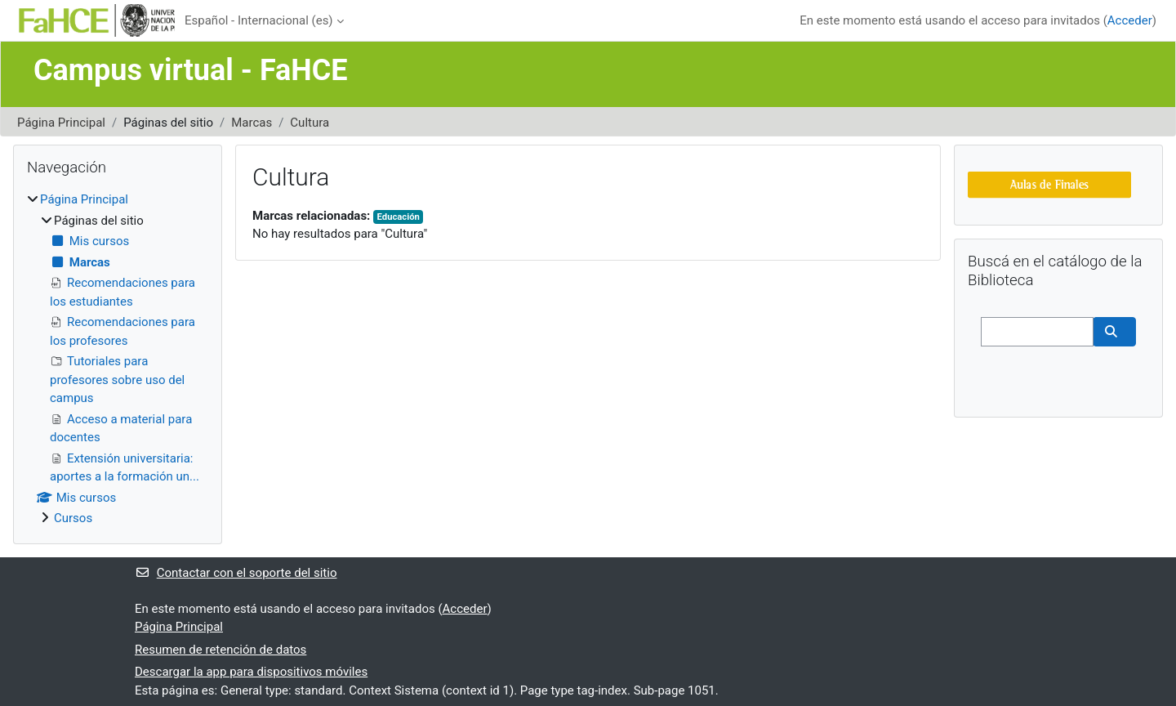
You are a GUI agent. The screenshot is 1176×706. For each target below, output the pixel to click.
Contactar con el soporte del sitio (235, 572)
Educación (398, 217)
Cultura (309, 122)
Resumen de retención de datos (220, 649)
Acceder (1129, 20)
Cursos (73, 518)
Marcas (251, 122)
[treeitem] (117, 359)
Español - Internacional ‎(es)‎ (259, 20)
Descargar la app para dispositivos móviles (251, 671)
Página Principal (61, 122)
